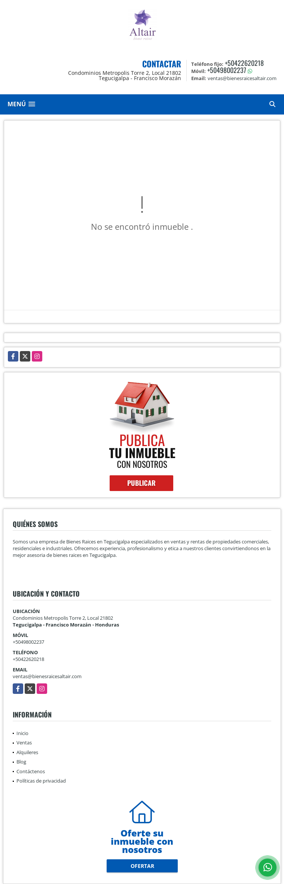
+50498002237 (226, 70)
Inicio (22, 733)
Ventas (24, 742)
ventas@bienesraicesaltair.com (47, 676)
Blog (21, 761)
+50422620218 (244, 63)
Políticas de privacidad (41, 780)
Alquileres (27, 752)
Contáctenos (30, 771)
